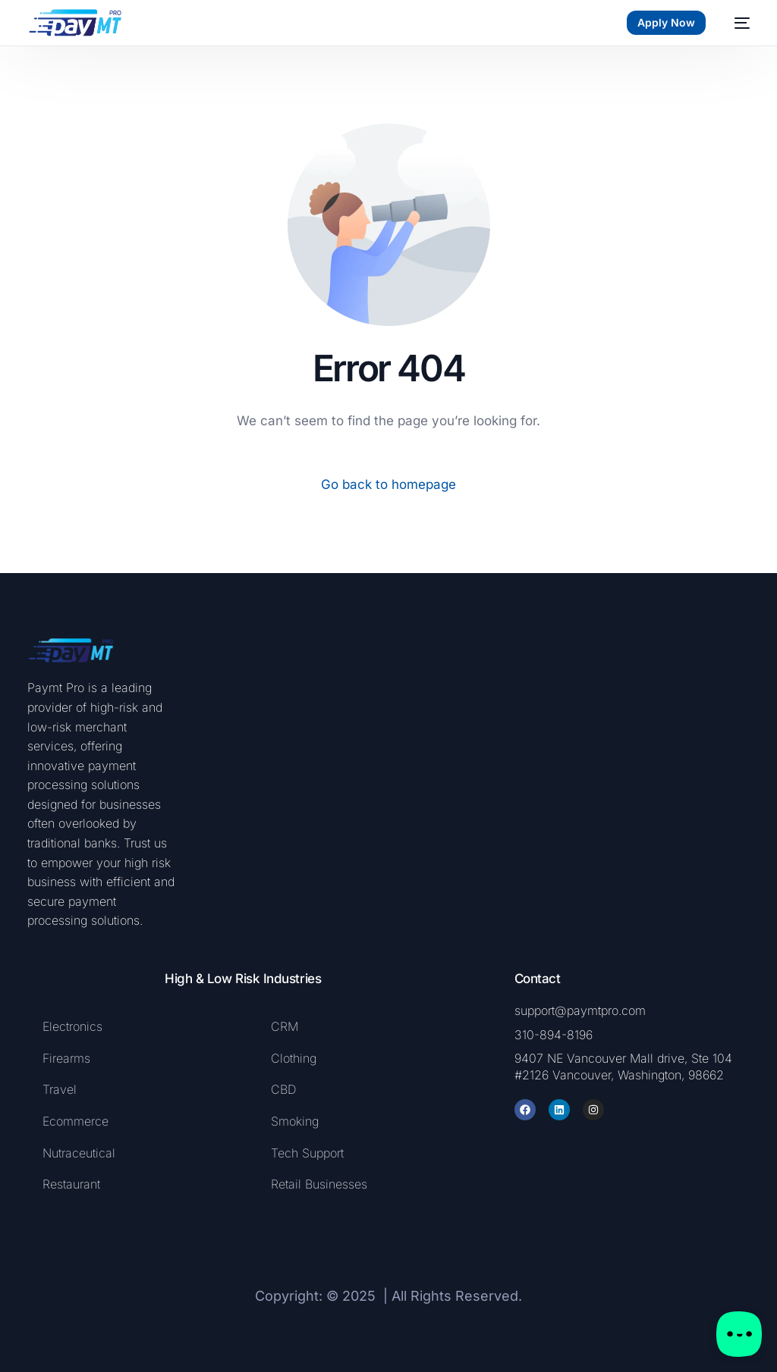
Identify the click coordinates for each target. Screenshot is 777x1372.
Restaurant (71, 1184)
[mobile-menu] (735, 22)
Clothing (293, 1058)
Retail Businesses (319, 1184)
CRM (284, 1026)
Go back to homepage (388, 484)
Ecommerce (75, 1121)
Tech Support (307, 1153)
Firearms (68, 1058)
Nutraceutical (78, 1153)
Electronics (72, 1026)
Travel (59, 1089)
